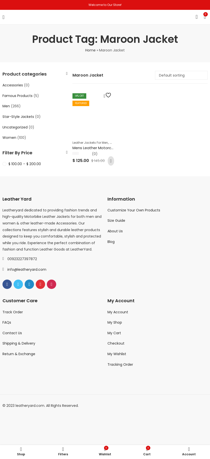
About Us (115, 231)
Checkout (115, 343)
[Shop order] (181, 75)
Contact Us (12, 333)
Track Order (12, 312)
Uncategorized (15, 127)
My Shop (114, 322)
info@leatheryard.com (26, 269)
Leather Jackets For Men (90, 143)
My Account (117, 312)
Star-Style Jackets (18, 116)
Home (90, 50)
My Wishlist (116, 353)
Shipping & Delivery (18, 343)
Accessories (12, 85)
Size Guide (116, 220)
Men (6, 106)
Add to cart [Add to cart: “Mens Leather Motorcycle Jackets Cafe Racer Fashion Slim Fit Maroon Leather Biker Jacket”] (111, 161)
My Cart (114, 333)
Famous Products (17, 95)
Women (9, 137)
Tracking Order (120, 364)
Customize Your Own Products (133, 210)
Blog (111, 241)
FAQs (6, 322)
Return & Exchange (18, 353)
